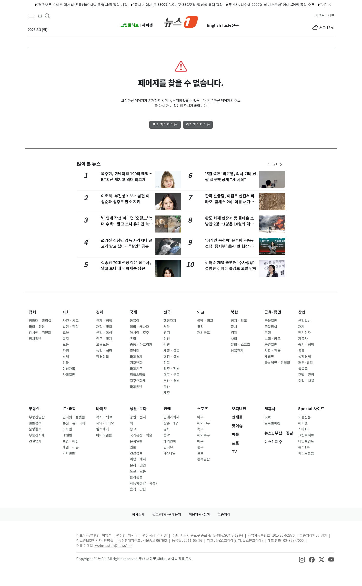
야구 (200, 417)
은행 (267, 332)
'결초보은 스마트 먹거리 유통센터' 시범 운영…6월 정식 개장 (74, 5)
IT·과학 (69, 408)
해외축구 (203, 435)
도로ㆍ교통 (138, 471)
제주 (166, 393)
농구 (200, 447)
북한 (234, 312)
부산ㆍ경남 (171, 381)
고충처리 (224, 514)
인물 (65, 363)
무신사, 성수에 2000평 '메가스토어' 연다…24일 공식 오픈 (263, 5)
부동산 (34, 408)
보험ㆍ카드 (272, 339)
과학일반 (68, 453)
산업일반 (304, 321)
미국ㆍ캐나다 (139, 327)
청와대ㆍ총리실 (40, 321)
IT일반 (67, 435)
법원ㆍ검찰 (70, 327)
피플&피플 (137, 375)
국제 (133, 312)
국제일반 (136, 387)
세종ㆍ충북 (171, 351)
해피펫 (147, 25)
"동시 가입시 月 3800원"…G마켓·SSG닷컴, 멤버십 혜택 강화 (169, 5)
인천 (166, 339)
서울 (166, 327)
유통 (301, 351)
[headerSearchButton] (47, 15)
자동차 (303, 339)
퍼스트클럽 (306, 453)
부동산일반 (37, 417)
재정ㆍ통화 (104, 327)
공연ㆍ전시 (138, 417)
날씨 (65, 357)
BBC (267, 417)
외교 (200, 312)
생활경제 (304, 357)
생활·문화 (138, 408)
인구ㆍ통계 (104, 339)
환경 (65, 351)
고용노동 (102, 344)
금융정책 (270, 327)
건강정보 (136, 453)
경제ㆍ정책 (104, 321)
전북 (166, 363)
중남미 (134, 351)
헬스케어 (102, 429)
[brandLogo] (181, 21)
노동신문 (231, 25)
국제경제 (136, 357)
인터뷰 (168, 447)
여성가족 (68, 369)
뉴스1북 (304, 447)
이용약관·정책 (199, 514)
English (214, 25)
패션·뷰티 (305, 363)
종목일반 (203, 459)
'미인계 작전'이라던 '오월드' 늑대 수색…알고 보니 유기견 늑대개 (127, 224)
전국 (167, 312)
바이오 (101, 408)
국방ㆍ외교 (205, 321)
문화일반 (136, 441)
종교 (133, 429)
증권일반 (270, 344)
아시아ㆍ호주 (139, 332)
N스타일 (169, 453)
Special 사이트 (311, 408)
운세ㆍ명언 (138, 465)
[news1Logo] (48, 539)
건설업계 (35, 441)
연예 (167, 408)
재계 (301, 327)
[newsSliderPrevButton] (268, 164)
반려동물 (136, 477)
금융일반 (270, 321)
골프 (200, 453)
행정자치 (169, 321)
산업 (301, 312)
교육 (65, 332)
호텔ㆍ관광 (306, 375)
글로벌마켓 (272, 423)
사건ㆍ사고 (70, 321)
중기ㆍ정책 (306, 344)
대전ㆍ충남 (171, 357)
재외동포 (203, 332)
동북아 (134, 321)
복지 (65, 339)
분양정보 (35, 429)
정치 (32, 312)
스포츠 (202, 408)
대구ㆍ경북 (171, 375)
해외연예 (169, 441)
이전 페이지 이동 (198, 124)
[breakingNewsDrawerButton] (40, 15)
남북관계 (237, 351)
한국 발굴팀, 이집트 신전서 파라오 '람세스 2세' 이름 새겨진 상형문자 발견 (229, 201)
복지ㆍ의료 (104, 417)
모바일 (67, 429)
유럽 (133, 339)
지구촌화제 (138, 381)
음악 (166, 435)
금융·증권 (272, 312)
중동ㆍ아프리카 (141, 344)
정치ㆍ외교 (239, 321)
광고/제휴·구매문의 (166, 514)
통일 (200, 327)
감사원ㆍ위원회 (40, 332)
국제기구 (136, 369)
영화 (166, 429)
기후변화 (136, 363)
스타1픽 (304, 429)
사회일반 (68, 375)
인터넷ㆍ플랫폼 (73, 417)
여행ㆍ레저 (138, 459)
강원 (166, 344)
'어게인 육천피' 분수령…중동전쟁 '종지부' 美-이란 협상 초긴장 (231, 246)
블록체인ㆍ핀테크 (277, 363)
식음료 (303, 369)
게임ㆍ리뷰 (70, 447)
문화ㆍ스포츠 (240, 344)
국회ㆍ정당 (37, 327)
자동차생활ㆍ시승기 (144, 483)
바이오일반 (104, 435)
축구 (200, 429)
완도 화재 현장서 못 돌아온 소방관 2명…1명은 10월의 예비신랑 (229, 224)
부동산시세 (37, 435)
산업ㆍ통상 (104, 332)
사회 (66, 312)
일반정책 (35, 423)
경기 (166, 332)
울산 (166, 387)
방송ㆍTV (170, 423)
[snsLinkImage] (302, 559)
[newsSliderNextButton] (281, 164)
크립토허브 (130, 25)
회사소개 (138, 514)
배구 (200, 441)
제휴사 (269, 408)
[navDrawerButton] (31, 16)
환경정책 (102, 357)
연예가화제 (171, 417)
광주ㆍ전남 (171, 369)
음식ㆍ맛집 (138, 489)
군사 (234, 327)
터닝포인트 (306, 441)
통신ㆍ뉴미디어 (73, 423)
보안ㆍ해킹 (70, 441)
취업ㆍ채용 (306, 381)
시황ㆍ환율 (272, 351)
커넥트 (320, 15)
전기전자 (304, 332)
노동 (65, 344)
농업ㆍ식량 (104, 351)
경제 (99, 312)
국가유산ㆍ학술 (141, 435)
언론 (133, 447)
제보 (331, 15)
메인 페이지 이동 (165, 124)
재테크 (269, 357)
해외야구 (203, 423)
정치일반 (35, 339)
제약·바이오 (105, 423)
